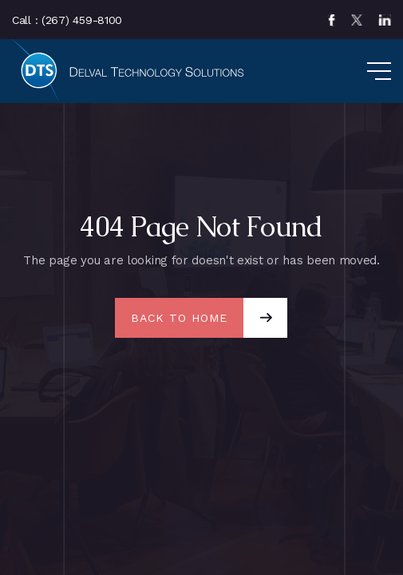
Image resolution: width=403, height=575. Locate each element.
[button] (363, 71)
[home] (131, 71)
